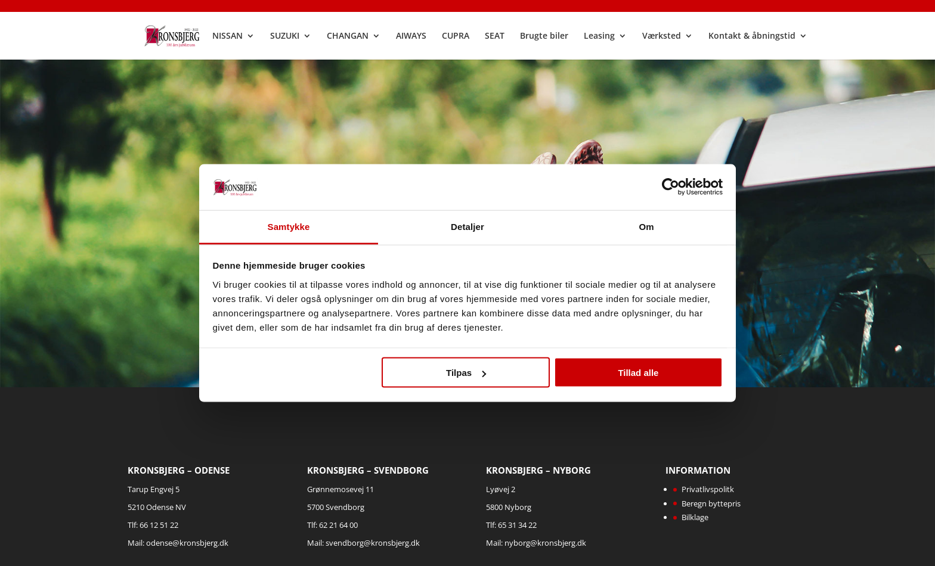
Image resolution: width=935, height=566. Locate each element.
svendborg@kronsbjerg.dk (373, 542)
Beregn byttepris (711, 503)
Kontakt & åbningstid (751, 36)
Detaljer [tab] (467, 226)
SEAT (494, 36)
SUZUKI (284, 36)
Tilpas (466, 373)
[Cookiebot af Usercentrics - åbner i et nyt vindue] (670, 187)
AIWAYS (411, 36)
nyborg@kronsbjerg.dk (545, 542)
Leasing (599, 36)
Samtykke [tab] (289, 226)
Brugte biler (544, 36)
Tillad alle (638, 373)
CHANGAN (348, 36)
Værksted (661, 36)
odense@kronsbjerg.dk (187, 542)
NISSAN (227, 36)
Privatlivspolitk (708, 489)
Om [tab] (646, 226)
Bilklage (695, 517)
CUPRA (455, 36)
